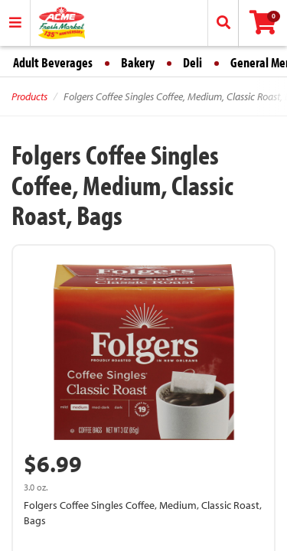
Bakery (138, 62)
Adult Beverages (53, 62)
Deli (192, 62)
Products (29, 96)
